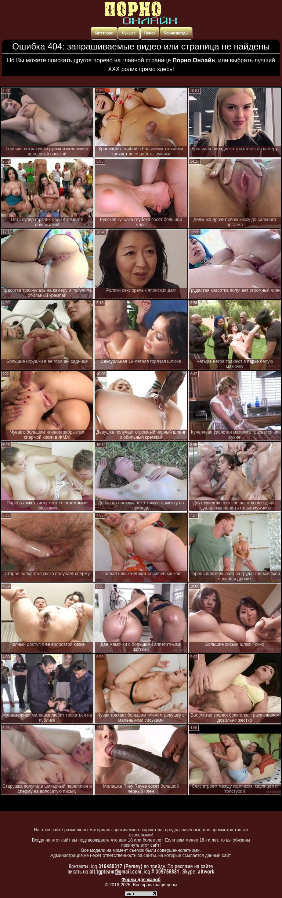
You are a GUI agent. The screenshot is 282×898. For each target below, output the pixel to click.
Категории (104, 33)
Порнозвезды (176, 33)
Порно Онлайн (194, 60)
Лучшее (129, 33)
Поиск (149, 33)
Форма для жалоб (141, 879)
